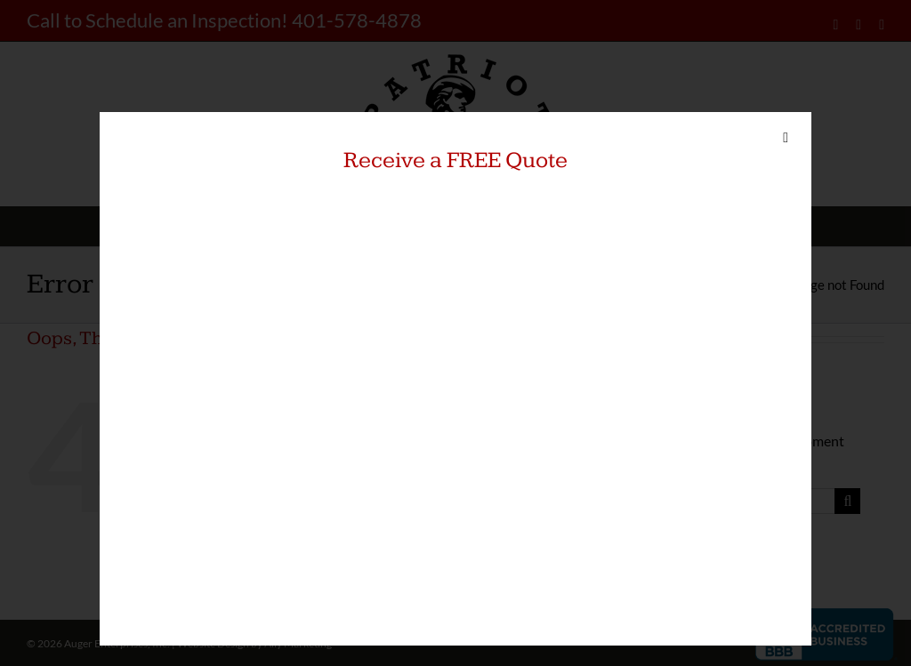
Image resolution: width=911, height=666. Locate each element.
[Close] (786, 138)
